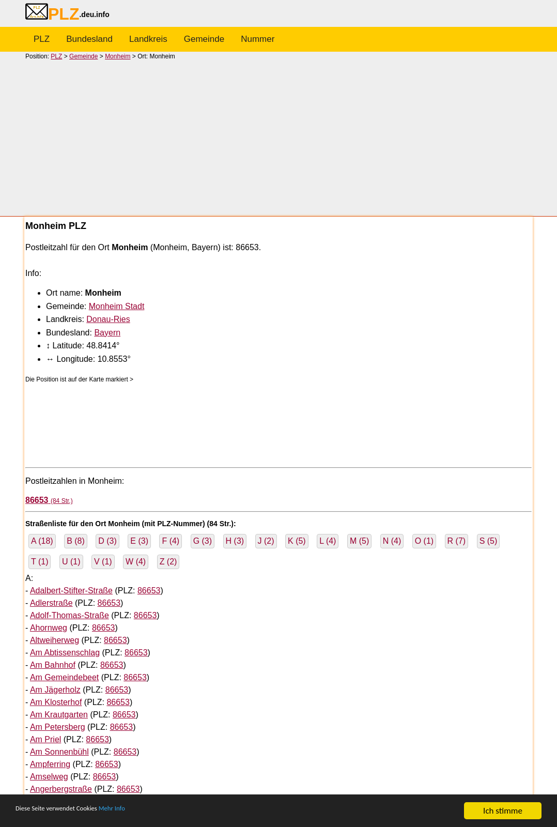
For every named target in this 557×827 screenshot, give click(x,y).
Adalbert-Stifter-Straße (71, 590)
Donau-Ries (108, 319)
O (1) (424, 541)
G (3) (202, 541)
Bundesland (89, 39)
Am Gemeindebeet (64, 677)
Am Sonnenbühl (59, 751)
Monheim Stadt (117, 306)
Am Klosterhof (56, 702)
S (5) (488, 541)
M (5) (359, 541)
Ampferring (50, 764)
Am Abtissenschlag (65, 652)
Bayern (107, 332)
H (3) (235, 541)
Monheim (117, 56)
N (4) (392, 541)
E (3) (139, 541)
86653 (149, 590)
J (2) (266, 541)
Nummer (257, 39)
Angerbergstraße (61, 789)
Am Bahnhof (52, 665)
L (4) (327, 541)
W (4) (136, 561)
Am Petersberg (57, 727)
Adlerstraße (51, 603)
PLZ (42, 39)
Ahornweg (48, 627)
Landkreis (148, 39)
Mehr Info (145, 811)
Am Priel (45, 739)
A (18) (42, 541)
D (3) (107, 541)
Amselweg (49, 776)
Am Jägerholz (55, 689)
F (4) (170, 541)
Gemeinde (204, 39)
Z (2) (168, 561)
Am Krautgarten (59, 714)
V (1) (103, 561)
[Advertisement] (278, 137)
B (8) (76, 541)
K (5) (297, 541)
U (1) (71, 561)
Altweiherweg (54, 640)
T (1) (39, 561)
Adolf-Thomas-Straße (69, 615)
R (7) (456, 541)
